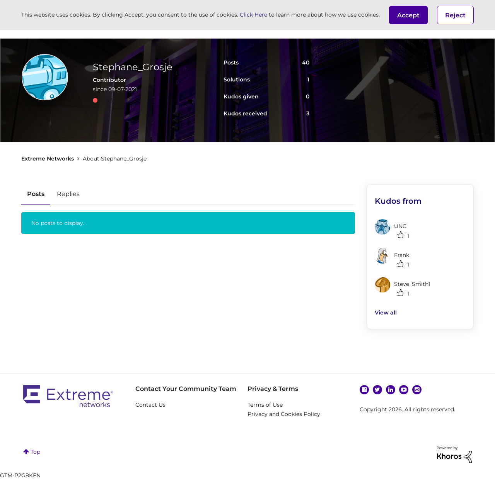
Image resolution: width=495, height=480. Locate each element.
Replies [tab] (68, 194)
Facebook (364, 389)
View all (386, 312)
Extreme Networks (47, 158)
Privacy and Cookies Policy (284, 414)
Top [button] (35, 451)
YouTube (403, 389)
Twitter (377, 389)
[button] (408, 15)
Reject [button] (455, 15)
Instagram (417, 389)
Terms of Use (265, 404)
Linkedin (390, 389)
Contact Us (150, 404)
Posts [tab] (35, 194)
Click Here (253, 14)
